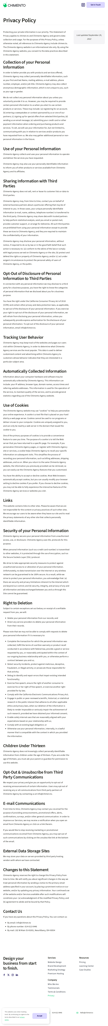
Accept (39, 1016)
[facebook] (4, 975)
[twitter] (8, 975)
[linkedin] (17, 975)
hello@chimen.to (86, 1012)
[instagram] (13, 975)
